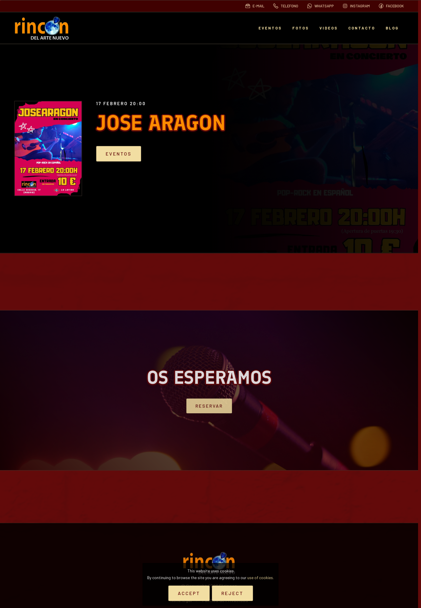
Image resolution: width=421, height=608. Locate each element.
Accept (189, 593)
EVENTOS (270, 28)
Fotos (300, 28)
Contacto (361, 28)
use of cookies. (260, 577)
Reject (232, 593)
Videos (328, 28)
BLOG (392, 28)
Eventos (126, 153)
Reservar (209, 406)
